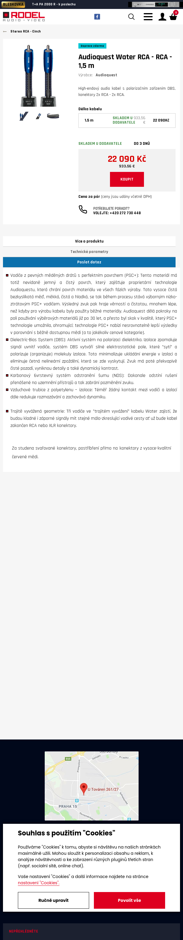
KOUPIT (127, 179)
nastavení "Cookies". (38, 883)
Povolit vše (129, 900)
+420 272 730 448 (125, 213)
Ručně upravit (53, 900)
